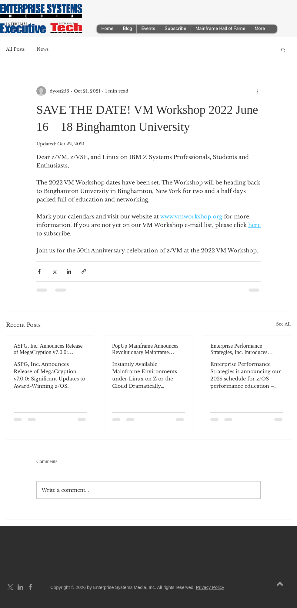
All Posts (15, 49)
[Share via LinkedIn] (69, 271)
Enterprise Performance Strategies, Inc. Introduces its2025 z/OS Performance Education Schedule (239, 349)
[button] (283, 49)
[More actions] (257, 91)
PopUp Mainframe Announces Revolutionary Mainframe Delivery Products (145, 349)
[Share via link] (84, 271)
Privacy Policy (210, 587)
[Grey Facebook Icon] (30, 587)
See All (283, 324)
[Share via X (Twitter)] (54, 271)
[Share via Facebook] (39, 271)
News (42, 49)
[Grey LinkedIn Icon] (20, 587)
